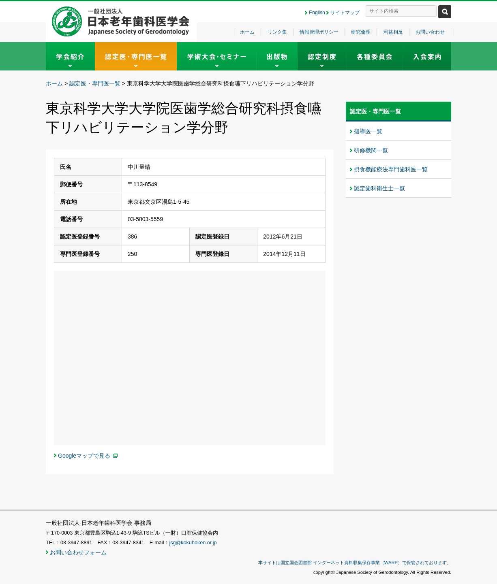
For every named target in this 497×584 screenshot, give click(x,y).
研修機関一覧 (371, 150)
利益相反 (393, 32)
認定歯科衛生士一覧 (379, 188)
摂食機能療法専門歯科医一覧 (391, 169)
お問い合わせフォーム (78, 552)
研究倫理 (361, 32)
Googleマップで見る (84, 455)
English (317, 12)
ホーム (247, 32)
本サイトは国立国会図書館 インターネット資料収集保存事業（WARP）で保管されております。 (354, 562)
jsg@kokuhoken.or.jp (192, 543)
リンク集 (277, 32)
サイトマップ (345, 12)
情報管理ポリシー (319, 32)
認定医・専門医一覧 (94, 83)
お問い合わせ (430, 32)
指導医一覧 (368, 131)
